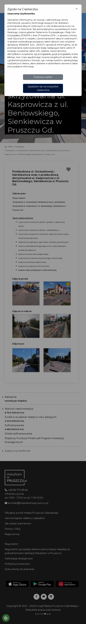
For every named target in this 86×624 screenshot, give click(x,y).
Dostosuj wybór (43, 77)
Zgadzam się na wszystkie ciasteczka (43, 88)
